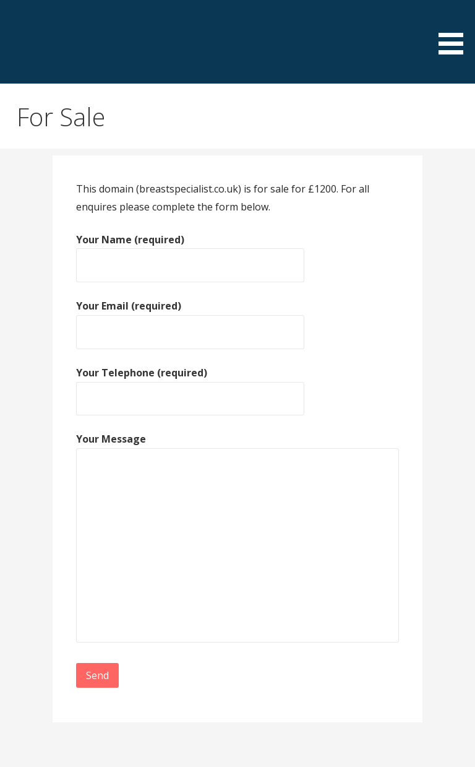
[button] (455, 29)
